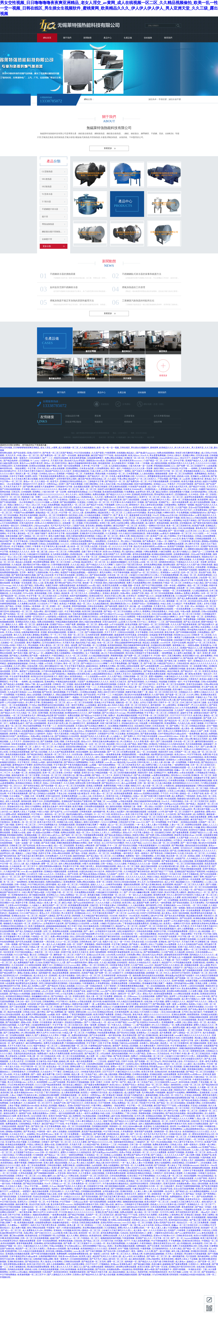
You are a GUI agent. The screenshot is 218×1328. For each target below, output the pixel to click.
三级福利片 (140, 1142)
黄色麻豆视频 (104, 601)
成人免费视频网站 (124, 669)
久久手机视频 (95, 492)
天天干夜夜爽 (104, 1103)
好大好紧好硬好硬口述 (169, 866)
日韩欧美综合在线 (178, 757)
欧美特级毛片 (145, 778)
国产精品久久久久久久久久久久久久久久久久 (50, 788)
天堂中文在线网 (179, 643)
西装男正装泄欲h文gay (184, 835)
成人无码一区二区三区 (158, 487)
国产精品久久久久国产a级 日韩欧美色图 (195, 565)
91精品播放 (162, 531)
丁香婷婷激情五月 (49, 708)
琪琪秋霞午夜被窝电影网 (118, 952)
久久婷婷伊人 (79, 994)
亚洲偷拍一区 (91, 848)
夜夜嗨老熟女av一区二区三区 (72, 999)
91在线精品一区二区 (116, 474)
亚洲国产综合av (139, 604)
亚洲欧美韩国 (24, 661)
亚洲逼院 (179, 1254)
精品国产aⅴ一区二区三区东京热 (201, 643)
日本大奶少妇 (43, 468)
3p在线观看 (97, 1165)
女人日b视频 (158, 661)
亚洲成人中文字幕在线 (104, 702)
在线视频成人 (53, 1158)
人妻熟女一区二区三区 (120, 968)
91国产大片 (80, 955)
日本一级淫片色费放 (177, 630)
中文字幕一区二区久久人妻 (71, 513)
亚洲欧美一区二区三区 (134, 458)
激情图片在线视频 (188, 939)
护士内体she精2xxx (73, 1246)
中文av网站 (54, 572)
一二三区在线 (100, 1061)
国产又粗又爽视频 (74, 484)
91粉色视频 (5, 981)
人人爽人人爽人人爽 (29, 510)
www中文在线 (82, 840)
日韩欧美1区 (174, 713)
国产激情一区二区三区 (179, 1051)
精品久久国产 (197, 731)
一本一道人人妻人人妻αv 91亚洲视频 (152, 825)
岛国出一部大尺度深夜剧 (58, 734)
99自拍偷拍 (48, 760)
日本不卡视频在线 (191, 874)
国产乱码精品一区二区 (13, 614)
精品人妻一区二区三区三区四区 (186, 614)
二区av (26, 1186)
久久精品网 (180, 952)
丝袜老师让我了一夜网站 (120, 471)
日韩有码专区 (100, 708)
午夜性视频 (32, 1007)
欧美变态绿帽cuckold (99, 887)
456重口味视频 (46, 1160)
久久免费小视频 (146, 949)
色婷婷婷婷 (116, 858)
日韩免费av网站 (134, 955)
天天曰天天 (10, 455)
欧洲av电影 (206, 1066)
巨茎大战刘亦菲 (26, 523)
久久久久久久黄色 (155, 970)
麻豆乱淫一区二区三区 (112, 791)
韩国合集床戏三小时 (14, 531)
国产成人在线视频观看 (36, 723)
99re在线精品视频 (125, 484)
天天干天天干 (110, 632)
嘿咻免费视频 (125, 1074)
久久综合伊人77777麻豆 (48, 604)
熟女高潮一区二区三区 (69, 489)
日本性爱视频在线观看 (137, 1090)
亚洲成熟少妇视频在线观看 (17, 1254)
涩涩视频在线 (181, 494)
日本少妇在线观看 (147, 710)
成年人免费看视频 (185, 929)
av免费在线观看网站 (161, 775)
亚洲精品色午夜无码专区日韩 (112, 557)
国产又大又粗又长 (147, 684)
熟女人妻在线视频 (200, 1184)
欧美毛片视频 (187, 481)
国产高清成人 (188, 650)
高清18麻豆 (178, 689)
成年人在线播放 (68, 840)
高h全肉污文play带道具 (74, 461)
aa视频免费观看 (143, 1051)
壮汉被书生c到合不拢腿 (61, 710)
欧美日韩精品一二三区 (73, 671)
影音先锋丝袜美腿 (28, 494)
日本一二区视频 (142, 463)
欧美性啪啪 (94, 864)
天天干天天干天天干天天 (201, 676)
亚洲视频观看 (168, 1022)
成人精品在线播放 (23, 791)
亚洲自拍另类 (161, 1072)
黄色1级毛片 (208, 1202)
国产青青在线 (157, 853)
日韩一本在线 (170, 585)
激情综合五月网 (156, 679)
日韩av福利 (61, 1048)
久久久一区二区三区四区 (76, 656)
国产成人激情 (128, 918)
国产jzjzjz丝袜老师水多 (86, 851)
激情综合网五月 (10, 1113)
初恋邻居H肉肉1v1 (138, 1233)
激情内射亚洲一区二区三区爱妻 (106, 721)
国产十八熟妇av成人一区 (95, 1022)
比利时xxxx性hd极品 (19, 1272)
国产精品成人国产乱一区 (145, 869)
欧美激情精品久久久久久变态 (186, 783)
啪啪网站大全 (204, 570)
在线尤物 (148, 1001)
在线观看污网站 (201, 666)
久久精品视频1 (135, 1150)
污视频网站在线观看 (192, 1210)
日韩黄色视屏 (124, 580)
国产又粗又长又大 (75, 1103)
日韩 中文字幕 (17, 981)
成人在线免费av (176, 817)
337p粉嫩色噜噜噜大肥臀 (122, 1007)
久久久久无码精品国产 (98, 710)
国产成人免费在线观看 (188, 598)
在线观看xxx (212, 1160)
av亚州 (91, 949)
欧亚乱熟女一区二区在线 (58, 1066)
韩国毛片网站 (138, 835)
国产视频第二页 (135, 663)
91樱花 (27, 578)
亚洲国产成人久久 (77, 500)
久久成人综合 (140, 731)
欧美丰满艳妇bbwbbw (143, 507)
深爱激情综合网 (197, 1051)
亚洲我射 (61, 474)
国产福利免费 (111, 606)
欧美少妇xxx (134, 455)
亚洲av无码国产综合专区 (79, 1105)
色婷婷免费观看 (158, 788)
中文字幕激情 (72, 1124)
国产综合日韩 (109, 1251)
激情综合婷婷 (93, 1168)
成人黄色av (167, 913)
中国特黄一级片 (44, 1132)
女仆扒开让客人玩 (18, 554)
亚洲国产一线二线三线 (130, 1225)
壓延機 (98, 416)
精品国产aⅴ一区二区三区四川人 (142, 479)
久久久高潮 (69, 783)
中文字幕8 (58, 765)
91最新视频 (145, 1249)
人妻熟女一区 (51, 1098)
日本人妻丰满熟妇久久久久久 (89, 1121)
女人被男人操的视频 (183, 653)
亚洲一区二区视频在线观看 (184, 500)
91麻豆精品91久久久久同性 (176, 676)
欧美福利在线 (31, 1236)
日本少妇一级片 (133, 879)
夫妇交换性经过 (160, 780)
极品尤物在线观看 (149, 866)
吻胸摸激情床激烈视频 (118, 578)
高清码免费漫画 (131, 559)
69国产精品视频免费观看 (34, 557)
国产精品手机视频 (24, 1020)
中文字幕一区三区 (89, 557)
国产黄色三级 (170, 661)
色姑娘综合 (95, 661)
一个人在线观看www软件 (95, 676)
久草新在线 (25, 827)
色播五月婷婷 (52, 585)
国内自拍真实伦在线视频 (130, 697)
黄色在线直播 (123, 929)
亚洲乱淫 (37, 783)
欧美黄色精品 (76, 676)
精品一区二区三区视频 (197, 585)
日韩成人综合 (164, 580)
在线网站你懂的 (83, 1165)
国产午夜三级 (150, 663)
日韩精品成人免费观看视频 (139, 567)
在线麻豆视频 (191, 981)
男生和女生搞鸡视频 (29, 515)
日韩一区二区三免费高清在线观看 (27, 674)
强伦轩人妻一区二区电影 (27, 474)
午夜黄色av (67, 921)
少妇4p (210, 1129)
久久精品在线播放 (92, 515)
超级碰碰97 (208, 744)
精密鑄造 (128, 422)
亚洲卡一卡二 (101, 1051)
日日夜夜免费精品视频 (131, 900)
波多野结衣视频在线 (149, 728)
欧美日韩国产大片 (111, 554)
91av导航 (91, 500)
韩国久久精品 (153, 877)
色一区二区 (8, 882)
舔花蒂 (173, 1126)
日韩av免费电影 (150, 1150)
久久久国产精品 (115, 676)
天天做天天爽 (188, 942)
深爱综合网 (80, 783)
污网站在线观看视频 (206, 786)
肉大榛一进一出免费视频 (141, 606)
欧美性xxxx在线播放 (16, 637)
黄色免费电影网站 (113, 520)
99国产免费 (70, 624)
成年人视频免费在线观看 (138, 557)
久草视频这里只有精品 (205, 773)
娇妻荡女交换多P (202, 713)
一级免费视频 (166, 653)
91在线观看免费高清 (68, 601)
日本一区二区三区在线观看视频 (203, 887)
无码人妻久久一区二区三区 (88, 975)
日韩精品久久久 (186, 692)
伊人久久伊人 (72, 494)
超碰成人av (192, 1262)
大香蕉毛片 (193, 679)
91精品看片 (126, 1139)
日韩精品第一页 (45, 955)
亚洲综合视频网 (17, 539)
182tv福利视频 (45, 1059)
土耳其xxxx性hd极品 (176, 791)
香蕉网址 (146, 611)
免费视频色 (141, 1246)
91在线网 (199, 580)
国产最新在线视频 (148, 734)
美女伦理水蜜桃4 (157, 559)
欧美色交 (47, 1090)
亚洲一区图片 (110, 994)
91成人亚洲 (95, 471)
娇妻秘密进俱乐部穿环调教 (176, 955)
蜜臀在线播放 (185, 559)
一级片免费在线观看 (93, 554)
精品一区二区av (84, 604)
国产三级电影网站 (80, 661)
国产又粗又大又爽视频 (142, 471)
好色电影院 (143, 635)
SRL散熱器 (47, 179)
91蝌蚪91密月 (169, 513)
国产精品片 (6, 988)
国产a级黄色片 (18, 1043)
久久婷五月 (32, 874)
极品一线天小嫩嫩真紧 (75, 809)
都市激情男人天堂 (154, 905)
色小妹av (108, 567)
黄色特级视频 (40, 593)
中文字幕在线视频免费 (158, 481)
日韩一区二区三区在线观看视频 (71, 1056)
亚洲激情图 (131, 991)
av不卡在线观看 (117, 624)
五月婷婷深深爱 (92, 635)
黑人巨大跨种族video (17, 1082)
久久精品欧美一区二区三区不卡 (51, 799)
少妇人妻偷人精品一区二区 (44, 500)
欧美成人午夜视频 (68, 604)
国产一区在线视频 (20, 650)
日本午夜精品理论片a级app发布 (172, 734)
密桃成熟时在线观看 (183, 778)
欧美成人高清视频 (130, 1046)
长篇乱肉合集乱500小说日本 (150, 518)
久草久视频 (160, 856)
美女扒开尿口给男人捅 (58, 723)
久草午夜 (86, 466)
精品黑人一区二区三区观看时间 (53, 515)
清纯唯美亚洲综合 (167, 562)
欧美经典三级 (7, 1092)
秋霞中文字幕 (22, 903)
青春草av (137, 739)
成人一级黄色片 (8, 598)
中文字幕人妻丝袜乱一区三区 (20, 533)
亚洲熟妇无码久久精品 (119, 510)
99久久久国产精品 (133, 843)
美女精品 (80, 845)
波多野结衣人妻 (7, 853)
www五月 (176, 539)
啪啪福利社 (110, 1267)
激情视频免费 (93, 723)
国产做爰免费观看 (180, 832)
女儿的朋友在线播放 (118, 466)
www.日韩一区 (41, 1152)
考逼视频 (163, 682)
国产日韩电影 (160, 1165)
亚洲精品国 (25, 817)
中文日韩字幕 (185, 1079)
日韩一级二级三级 (146, 783)
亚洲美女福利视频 (8, 1025)
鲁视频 (115, 1043)
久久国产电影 (181, 507)
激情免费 (196, 611)
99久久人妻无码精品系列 (126, 661)
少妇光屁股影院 (79, 770)
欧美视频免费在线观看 (205, 861)
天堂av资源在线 (113, 817)
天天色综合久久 (191, 1061)
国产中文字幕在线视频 (152, 585)
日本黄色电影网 (25, 567)
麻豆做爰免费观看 (142, 978)
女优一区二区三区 (209, 593)
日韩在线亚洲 (183, 663)
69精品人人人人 (58, 1111)
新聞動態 (87, 38)
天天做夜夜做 (112, 544)
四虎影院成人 (151, 489)
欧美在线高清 (162, 851)
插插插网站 (187, 877)
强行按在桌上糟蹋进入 (90, 791)
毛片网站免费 (148, 1092)
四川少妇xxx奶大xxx (51, 835)
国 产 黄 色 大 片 (121, 515)
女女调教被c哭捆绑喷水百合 (121, 726)
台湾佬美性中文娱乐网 (53, 923)
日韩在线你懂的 (54, 1165)
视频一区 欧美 (134, 585)
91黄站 (23, 1100)
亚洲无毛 (206, 671)
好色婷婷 (32, 1004)
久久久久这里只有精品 (19, 918)
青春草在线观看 (61, 458)
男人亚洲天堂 (67, 913)
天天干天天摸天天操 (16, 1046)
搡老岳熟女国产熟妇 (76, 910)
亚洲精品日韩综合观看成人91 (73, 481)
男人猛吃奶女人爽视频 (132, 552)
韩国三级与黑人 (59, 804)
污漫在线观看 (126, 890)
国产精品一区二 (83, 510)
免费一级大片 (33, 757)
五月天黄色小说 (141, 539)
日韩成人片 (71, 827)
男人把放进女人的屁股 (15, 1056)
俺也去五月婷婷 (200, 739)
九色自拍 (184, 806)
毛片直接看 (5, 494)
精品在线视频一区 (87, 929)
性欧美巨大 (209, 916)
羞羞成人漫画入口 (58, 838)
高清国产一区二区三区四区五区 (153, 926)
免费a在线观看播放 (166, 453)
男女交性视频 (209, 978)
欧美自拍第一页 (124, 975)
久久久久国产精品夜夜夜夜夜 (184, 624)
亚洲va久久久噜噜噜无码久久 (48, 523)
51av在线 (156, 960)
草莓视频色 (90, 944)
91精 (40, 874)
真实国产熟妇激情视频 (92, 1132)
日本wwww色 (122, 505)
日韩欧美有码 (170, 853)
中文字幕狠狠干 (156, 528)
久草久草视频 (179, 1147)
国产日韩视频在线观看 (186, 632)
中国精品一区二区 (74, 474)
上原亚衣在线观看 (87, 578)
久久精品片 (177, 604)
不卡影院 (26, 489)
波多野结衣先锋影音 (139, 1184)
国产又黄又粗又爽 (88, 1119)
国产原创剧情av (59, 674)
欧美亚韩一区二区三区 (89, 1233)
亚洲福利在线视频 (44, 1027)
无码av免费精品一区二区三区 (73, 895)
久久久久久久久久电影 (206, 463)
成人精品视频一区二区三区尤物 (103, 957)
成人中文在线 (137, 929)
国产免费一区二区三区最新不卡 (191, 466)
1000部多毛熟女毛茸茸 (120, 965)
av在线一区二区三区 (148, 562)
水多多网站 (205, 627)
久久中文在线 (66, 856)
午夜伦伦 (206, 1230)
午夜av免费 (185, 611)
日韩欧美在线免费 (13, 718)
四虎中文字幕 (44, 853)
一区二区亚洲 (33, 770)
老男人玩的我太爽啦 (120, 523)
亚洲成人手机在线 (41, 767)
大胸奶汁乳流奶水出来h (111, 923)
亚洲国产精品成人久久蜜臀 (168, 897)
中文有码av (10, 1137)
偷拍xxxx (47, 674)
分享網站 (126, 404)
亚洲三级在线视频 (210, 710)
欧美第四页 (142, 1079)
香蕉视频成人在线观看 (57, 588)
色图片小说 (108, 942)
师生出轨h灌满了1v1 (48, 900)
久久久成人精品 (78, 565)
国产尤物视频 (95, 713)
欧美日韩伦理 (174, 718)
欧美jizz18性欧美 (163, 1225)
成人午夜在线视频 (56, 718)
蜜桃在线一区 (120, 996)
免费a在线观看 (127, 1212)
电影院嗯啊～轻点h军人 (115, 999)
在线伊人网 (104, 827)
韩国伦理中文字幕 (44, 848)
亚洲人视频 (59, 741)
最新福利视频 (84, 455)
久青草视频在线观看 (60, 565)
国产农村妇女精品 (32, 786)
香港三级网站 (208, 1215)
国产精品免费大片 (48, 598)
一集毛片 (34, 1160)
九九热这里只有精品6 (17, 692)
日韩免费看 (201, 567)
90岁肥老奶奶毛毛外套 (95, 817)
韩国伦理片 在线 (166, 752)
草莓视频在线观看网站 (132, 861)
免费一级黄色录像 (176, 1217)
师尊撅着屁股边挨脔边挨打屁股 (162, 476)
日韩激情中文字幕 (64, 487)
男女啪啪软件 (55, 949)
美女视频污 (100, 1194)
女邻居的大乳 (20, 819)
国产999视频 (101, 1220)
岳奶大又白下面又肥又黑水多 (129, 565)
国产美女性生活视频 (207, 520)
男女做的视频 (145, 630)
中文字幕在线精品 (186, 536)
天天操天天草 (6, 731)
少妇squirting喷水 (42, 526)
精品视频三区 (29, 1171)
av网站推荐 (90, 845)
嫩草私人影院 (98, 939)
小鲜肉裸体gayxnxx (92, 767)
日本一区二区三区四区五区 (203, 765)
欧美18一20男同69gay (48, 484)
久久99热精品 (151, 682)
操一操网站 (181, 1007)
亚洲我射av (166, 572)
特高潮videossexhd (182, 635)
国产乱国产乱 (57, 812)
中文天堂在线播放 (82, 453)
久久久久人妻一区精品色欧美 (89, 986)
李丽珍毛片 (92, 770)
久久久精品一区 (42, 481)
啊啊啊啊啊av (192, 1092)
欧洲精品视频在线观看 (162, 554)
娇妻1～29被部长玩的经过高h (161, 1233)
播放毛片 (202, 1009)
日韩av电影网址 (114, 650)
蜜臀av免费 (21, 544)
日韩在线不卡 (57, 1197)
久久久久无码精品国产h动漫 (190, 944)
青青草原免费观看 (73, 897)
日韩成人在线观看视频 (49, 544)
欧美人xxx (22, 601)
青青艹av (80, 1181)
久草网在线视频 (97, 549)
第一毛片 (176, 960)
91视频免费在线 (7, 960)
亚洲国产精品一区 (149, 879)
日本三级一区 (136, 1145)
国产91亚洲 (73, 874)
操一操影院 (8, 619)
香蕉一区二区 (76, 650)
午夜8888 (97, 619)
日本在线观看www (71, 497)
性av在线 (152, 1100)
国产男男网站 (209, 1194)
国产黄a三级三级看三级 (20, 708)
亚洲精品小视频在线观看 (46, 731)
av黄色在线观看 (185, 760)
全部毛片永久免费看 (148, 1215)
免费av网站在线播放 (114, 458)
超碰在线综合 (65, 614)
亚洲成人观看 (194, 856)
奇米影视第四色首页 (158, 1272)
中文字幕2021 (124, 809)
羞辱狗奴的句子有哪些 (61, 679)
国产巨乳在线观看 (24, 942)
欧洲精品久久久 (52, 1207)
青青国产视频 (63, 939)
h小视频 (123, 585)
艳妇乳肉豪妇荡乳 (175, 674)
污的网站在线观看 (27, 1064)
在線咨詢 (105, 404)
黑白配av (199, 1038)
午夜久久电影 (43, 812)
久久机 (57, 578)
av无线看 (55, 502)
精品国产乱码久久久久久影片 (58, 471)
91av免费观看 (170, 944)
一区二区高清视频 (144, 1105)
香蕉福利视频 (163, 523)
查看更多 (108, 148)
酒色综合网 (23, 1199)
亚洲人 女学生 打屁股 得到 (145, 702)
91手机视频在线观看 (182, 962)
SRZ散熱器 (47, 187)
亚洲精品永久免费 (8, 1116)
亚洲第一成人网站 (59, 767)
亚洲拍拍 (136, 809)
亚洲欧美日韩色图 (199, 1251)
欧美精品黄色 (133, 734)
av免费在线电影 (167, 864)
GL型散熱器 (47, 171)
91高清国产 (48, 1272)
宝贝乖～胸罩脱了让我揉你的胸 (34, 572)
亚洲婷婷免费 (32, 570)
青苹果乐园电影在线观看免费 (144, 767)
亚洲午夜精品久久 (81, 679)
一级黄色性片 (92, 572)
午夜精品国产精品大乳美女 (182, 567)
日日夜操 (36, 708)
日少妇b (95, 832)
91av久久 (145, 455)
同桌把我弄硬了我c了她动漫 (125, 778)
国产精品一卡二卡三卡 (126, 770)
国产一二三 (48, 458)
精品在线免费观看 (82, 684)
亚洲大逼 (90, 1210)
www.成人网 (79, 1251)
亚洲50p (13, 780)
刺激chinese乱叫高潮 (168, 890)
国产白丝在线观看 (208, 874)
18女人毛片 (142, 598)
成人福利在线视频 (98, 752)
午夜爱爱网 (110, 453)
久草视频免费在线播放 (141, 1040)
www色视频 (112, 801)
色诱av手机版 (125, 1152)
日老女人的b (57, 1087)
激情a (134, 1038)
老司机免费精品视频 (153, 565)
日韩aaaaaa (132, 996)
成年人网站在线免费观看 (70, 864)
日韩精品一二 (83, 591)
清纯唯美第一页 (8, 544)
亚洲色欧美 (64, 541)
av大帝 (105, 471)
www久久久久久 (133, 689)
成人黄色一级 (187, 728)
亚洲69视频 (43, 713)
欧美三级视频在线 (37, 926)
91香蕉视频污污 (107, 926)
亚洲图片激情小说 (24, 1259)
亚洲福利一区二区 (115, 780)
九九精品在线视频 (101, 1124)
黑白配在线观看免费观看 (38, 1267)
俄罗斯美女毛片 (61, 1160)
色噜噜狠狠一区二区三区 (181, 533)
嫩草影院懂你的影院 (204, 741)
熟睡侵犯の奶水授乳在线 (79, 674)
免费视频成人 (98, 1207)
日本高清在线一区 (160, 726)
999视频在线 (210, 1126)
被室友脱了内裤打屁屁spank (113, 1017)
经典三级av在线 (107, 1204)
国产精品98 (53, 986)
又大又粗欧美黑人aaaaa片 (166, 1082)
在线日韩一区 (129, 598)
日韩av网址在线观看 (61, 853)
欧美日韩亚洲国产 (47, 479)
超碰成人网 (64, 1061)
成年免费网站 (206, 656)
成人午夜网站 (170, 536)
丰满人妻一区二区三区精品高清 (194, 736)
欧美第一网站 (117, 559)
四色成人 (154, 1204)
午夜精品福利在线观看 (66, 682)
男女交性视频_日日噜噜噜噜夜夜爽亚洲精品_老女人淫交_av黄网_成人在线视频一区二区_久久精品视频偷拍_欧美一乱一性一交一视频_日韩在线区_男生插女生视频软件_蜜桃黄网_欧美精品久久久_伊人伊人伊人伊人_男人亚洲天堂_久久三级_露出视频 (109, 8)
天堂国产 (81, 682)
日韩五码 (16, 492)
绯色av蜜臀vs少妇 (71, 1217)
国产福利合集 (151, 502)
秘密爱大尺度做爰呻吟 (44, 487)
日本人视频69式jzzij (199, 588)
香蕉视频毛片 (20, 921)
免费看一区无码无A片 (35, 617)
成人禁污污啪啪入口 (182, 552)
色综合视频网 (72, 533)
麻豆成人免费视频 (209, 734)
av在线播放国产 (211, 596)
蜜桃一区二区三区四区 (61, 562)
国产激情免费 (100, 1134)
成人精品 (134, 1012)
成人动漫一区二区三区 (164, 507)
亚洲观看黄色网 (110, 1171)
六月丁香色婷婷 (195, 1046)
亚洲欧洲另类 (101, 830)
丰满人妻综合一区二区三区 (51, 645)
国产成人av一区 (36, 653)
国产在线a (192, 1009)
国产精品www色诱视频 (20, 994)
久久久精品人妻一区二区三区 (169, 1176)
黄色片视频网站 (34, 643)
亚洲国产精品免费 (139, 1087)
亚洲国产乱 (164, 502)
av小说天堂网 (38, 851)
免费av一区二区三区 (29, 957)
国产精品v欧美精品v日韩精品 (118, 835)
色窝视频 (147, 1145)
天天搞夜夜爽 (151, 890)
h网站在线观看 (137, 523)
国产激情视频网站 (152, 952)
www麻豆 (179, 1035)
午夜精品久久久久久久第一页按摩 (137, 468)
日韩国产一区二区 (175, 606)
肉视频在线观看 (191, 965)
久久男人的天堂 (17, 1061)
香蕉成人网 (174, 926)
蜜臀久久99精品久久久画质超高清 (107, 609)
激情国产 (116, 1046)
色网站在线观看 (68, 832)
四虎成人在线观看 (9, 500)
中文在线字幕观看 (185, 484)
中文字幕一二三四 (99, 466)
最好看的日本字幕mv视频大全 (36, 565)
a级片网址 (194, 627)
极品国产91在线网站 (176, 1092)
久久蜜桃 (123, 544)
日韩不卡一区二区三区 (10, 497)
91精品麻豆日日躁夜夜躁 (38, 554)
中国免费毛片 (143, 1129)
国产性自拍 (100, 1269)
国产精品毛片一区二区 (98, 476)
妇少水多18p (126, 921)
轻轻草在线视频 (19, 744)
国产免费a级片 (149, 541)
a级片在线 (115, 1116)
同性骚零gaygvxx (76, 879)
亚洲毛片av (43, 838)
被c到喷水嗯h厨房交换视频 (104, 684)
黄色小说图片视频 (57, 536)
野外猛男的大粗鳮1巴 (164, 494)
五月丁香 (84, 960)
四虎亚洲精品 (178, 1163)
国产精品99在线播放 (52, 830)
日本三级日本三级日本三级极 (193, 702)
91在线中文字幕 (100, 715)
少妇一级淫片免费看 (162, 1147)
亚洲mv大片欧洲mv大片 (164, 1236)
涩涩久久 (193, 931)
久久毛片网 (131, 622)
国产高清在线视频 (96, 544)
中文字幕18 (116, 502)
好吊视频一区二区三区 (176, 1137)
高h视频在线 (127, 708)
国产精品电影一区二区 (76, 778)
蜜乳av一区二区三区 (129, 700)
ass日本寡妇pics (159, 1040)
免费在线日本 (110, 497)
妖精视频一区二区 (207, 598)
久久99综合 (192, 489)
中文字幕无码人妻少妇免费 (53, 546)
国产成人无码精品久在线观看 (42, 793)
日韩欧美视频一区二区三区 (135, 676)
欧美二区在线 (6, 858)
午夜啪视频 (17, 1184)
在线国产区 (180, 858)
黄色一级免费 (71, 645)
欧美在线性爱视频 (78, 458)
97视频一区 (139, 619)
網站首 (40, 392)
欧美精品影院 (55, 739)
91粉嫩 (197, 827)
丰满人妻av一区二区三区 (28, 455)
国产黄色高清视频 (8, 1197)
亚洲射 (44, 632)
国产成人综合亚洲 (45, 575)
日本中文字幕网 (17, 476)
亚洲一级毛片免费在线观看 (70, 1194)
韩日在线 (129, 653)
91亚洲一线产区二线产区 (127, 799)
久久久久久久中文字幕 (122, 546)
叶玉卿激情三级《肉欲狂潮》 (161, 830)
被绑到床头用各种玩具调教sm (89, 567)
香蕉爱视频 (132, 1017)
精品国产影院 (157, 721)
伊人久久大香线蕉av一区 (66, 929)
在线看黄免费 (101, 988)
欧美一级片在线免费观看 (69, 466)
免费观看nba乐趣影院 (173, 619)
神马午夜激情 (65, 806)
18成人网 (26, 892)
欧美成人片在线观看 (26, 1119)
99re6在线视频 (6, 955)
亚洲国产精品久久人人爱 (196, 461)
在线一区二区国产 (75, 944)
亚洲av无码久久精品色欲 (27, 598)
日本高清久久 (113, 541)
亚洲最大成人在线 (65, 822)
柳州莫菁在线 (6, 468)
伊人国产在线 (208, 687)
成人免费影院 (199, 814)
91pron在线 (131, 762)
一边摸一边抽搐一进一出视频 (27, 843)
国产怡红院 (200, 484)
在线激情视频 (76, 931)
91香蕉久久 (194, 1264)
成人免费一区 (92, 1056)
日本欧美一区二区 (37, 1202)
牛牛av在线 (28, 593)
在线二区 (62, 1171)
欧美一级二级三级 (39, 552)
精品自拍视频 (61, 1163)
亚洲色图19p (206, 645)
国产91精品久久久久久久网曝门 (100, 565)
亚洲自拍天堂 (205, 866)
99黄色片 (167, 539)
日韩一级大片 (58, 1220)
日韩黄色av (188, 583)
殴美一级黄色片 (21, 458)
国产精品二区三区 (91, 1241)
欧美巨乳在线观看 (110, 585)
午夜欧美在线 (194, 762)
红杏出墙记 (132, 1176)
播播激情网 (75, 978)
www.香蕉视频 (34, 692)
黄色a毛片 (12, 1199)
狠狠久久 (14, 908)
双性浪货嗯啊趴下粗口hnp (37, 1077)
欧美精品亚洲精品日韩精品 (43, 887)
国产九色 (57, 689)
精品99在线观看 (193, 710)
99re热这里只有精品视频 (100, 728)
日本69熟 (86, 1009)
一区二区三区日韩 (159, 1051)
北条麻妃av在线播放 (135, 570)
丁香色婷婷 (190, 796)
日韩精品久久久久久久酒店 (36, 1217)
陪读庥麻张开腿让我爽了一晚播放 (64, 697)
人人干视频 (166, 960)
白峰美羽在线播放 (114, 884)
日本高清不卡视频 (172, 518)
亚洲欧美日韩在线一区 (93, 627)
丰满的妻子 (113, 988)
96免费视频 (116, 853)
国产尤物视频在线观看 (100, 591)
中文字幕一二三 (104, 695)
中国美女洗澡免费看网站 (81, 541)
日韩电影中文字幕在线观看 (146, 653)
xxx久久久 (147, 843)
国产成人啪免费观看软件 (48, 1004)
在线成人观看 (167, 1090)
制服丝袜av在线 (51, 637)
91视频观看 (187, 957)
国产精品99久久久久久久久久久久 (163, 648)
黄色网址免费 (174, 1207)
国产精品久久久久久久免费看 (162, 838)
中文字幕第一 (174, 822)
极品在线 (121, 762)
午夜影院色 (84, 884)
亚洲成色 (58, 1230)
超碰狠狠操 (43, 539)
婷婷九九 (105, 968)
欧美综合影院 (77, 1053)
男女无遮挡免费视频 (32, 726)
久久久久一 (10, 1119)
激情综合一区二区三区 (55, 814)
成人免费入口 (91, 658)
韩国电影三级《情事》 (32, 497)
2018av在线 (165, 1087)
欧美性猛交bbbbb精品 (56, 669)
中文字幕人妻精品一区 (180, 793)
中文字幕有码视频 (121, 572)
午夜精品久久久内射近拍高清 (125, 728)
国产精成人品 (174, 957)
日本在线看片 (35, 458)
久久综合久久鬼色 (13, 1186)
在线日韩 (195, 1121)
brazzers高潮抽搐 (42, 861)
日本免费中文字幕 (11, 1100)
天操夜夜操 (89, 474)
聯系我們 (168, 38)
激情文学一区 (124, 994)
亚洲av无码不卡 (34, 453)
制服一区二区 (197, 617)
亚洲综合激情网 (179, 1014)
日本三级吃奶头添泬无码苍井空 (135, 1207)
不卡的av (33, 705)
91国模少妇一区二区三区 (98, 502)
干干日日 (164, 793)
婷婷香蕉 (14, 734)
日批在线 (78, 1241)
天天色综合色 (163, 1053)
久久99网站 (204, 1225)
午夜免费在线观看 (137, 718)
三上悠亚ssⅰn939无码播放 (135, 513)
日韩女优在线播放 (95, 606)
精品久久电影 (148, 739)
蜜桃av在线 (93, 962)
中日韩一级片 (160, 656)
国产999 (73, 780)
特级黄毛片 (42, 697)
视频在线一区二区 (124, 702)
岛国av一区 (138, 796)
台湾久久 (137, 611)
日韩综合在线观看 (79, 544)
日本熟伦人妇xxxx (47, 474)
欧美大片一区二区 (111, 1217)
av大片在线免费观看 (9, 523)
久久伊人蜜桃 (139, 669)
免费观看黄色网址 (148, 1064)
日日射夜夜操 (46, 1022)
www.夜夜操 (165, 666)
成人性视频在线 (79, 520)
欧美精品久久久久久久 (20, 552)
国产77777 (45, 1181)
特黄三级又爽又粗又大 (110, 723)
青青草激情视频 (79, 606)
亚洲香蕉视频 (115, 830)
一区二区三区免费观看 (15, 978)
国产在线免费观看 (27, 848)
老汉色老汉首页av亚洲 (198, 601)
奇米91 (78, 869)
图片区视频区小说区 (54, 611)
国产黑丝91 (50, 658)
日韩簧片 (45, 1142)
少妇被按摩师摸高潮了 (157, 718)
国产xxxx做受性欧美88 (100, 718)
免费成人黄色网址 (192, 593)
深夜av (211, 1001)
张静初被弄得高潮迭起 (78, 492)
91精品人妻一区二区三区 (107, 536)
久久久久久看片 (7, 474)
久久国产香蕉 (137, 965)
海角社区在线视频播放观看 (43, 661)
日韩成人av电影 (38, 762)
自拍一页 (42, 1108)
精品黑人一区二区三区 (99, 853)
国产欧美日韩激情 (99, 487)
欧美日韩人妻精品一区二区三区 (86, 1230)
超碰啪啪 (166, 1264)
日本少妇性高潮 (156, 632)
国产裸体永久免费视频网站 (76, 762)
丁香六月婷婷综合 (52, 1092)
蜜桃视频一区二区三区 (176, 601)
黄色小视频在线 (139, 1210)
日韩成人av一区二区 (85, 580)
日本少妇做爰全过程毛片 (192, 1059)
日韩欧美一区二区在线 (201, 635)
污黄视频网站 (197, 882)
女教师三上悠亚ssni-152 (55, 910)
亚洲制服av (70, 510)
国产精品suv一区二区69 (55, 1155)
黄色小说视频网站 (62, 653)
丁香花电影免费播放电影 (83, 1220)
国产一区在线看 (69, 455)
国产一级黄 (36, 1074)
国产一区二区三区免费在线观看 (121, 752)
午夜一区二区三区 (65, 892)
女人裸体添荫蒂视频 (70, 1092)
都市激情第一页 (158, 705)
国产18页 (82, 1064)
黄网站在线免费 (162, 988)
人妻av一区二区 (177, 825)
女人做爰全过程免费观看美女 (129, 671)
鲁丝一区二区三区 (154, 570)
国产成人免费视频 (55, 1012)
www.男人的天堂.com (53, 497)
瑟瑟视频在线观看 (106, 851)
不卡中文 (105, 858)
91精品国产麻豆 (34, 830)
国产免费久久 (130, 736)
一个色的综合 (172, 559)
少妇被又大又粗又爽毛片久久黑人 (156, 500)
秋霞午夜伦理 (37, 463)
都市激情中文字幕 (62, 1027)
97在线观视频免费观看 (142, 858)
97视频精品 (104, 1264)
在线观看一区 (71, 718)
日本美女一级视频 (161, 591)
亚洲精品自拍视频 (154, 1116)
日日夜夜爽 (30, 1061)
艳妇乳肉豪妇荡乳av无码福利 (79, 814)
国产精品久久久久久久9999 (118, 494)
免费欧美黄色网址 (161, 1145)
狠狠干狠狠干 (41, 533)
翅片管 (45, 217)
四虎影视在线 (76, 554)
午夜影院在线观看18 (202, 1079)
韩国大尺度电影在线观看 (163, 978)
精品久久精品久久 (111, 731)
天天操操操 (136, 1178)
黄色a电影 (155, 1043)
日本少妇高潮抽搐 (186, 528)
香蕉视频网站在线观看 (163, 609)
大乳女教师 (105, 1053)
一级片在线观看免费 (179, 502)
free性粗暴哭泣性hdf (9, 1241)
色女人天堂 (44, 570)
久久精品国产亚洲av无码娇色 (189, 596)
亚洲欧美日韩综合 (90, 617)
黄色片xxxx (25, 463)
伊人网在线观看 (28, 1033)
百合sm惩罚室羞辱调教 (199, 507)
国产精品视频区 (12, 1022)
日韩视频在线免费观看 (91, 1191)
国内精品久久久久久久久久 (204, 851)
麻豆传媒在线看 (168, 1007)
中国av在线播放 (56, 1246)
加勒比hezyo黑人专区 (41, 609)
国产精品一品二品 (126, 627)
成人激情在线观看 (35, 637)
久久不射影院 (13, 630)
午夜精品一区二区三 (40, 936)
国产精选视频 (144, 1275)
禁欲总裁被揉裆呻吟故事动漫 (128, 643)
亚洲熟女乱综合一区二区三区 (25, 916)
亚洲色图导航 (11, 1251)
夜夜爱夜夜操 (193, 1014)
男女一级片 (46, 1051)
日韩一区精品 (54, 593)
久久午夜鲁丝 (85, 1173)
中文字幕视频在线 (20, 640)
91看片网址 (96, 1105)
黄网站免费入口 (77, 1066)
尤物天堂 (94, 905)
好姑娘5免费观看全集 (165, 596)
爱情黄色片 (134, 505)
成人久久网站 (73, 1236)
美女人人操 (38, 583)
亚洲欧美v (16, 822)
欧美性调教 (126, 554)
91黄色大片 (93, 778)
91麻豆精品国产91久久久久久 (146, 1189)
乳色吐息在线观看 (41, 1197)
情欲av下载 (30, 684)
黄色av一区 (49, 463)
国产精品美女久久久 (139, 679)
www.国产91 (105, 991)
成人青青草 (67, 991)
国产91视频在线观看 (94, 632)
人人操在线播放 (147, 474)
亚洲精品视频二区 (32, 835)
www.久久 (65, 544)
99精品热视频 (66, 637)
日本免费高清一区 (79, 1184)
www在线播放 (6, 666)
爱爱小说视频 (11, 968)
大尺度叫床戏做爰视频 (51, 671)
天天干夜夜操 (75, 970)
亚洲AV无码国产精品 (58, 1116)
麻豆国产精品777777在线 (102, 455)
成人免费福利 (32, 728)
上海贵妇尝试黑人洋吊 (80, 939)
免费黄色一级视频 (186, 505)
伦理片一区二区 (125, 874)
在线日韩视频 (98, 1173)
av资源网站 (177, 520)
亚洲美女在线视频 (37, 466)
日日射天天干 (95, 1184)
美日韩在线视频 (57, 713)
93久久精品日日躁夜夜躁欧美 (132, 533)
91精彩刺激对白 (171, 918)
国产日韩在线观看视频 (10, 489)
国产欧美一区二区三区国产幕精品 (58, 453)
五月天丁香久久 (14, 1194)
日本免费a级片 (39, 588)
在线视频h (121, 453)
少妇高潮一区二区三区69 (157, 757)
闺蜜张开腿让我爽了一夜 (136, 692)
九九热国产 (179, 710)
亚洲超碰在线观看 (124, 1069)
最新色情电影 (79, 856)
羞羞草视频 (6, 765)
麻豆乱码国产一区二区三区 (125, 526)
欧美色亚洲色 (168, 1259)
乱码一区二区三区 (189, 572)
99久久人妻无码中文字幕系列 (180, 895)
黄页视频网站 (69, 567)
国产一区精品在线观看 (46, 1171)
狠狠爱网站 (156, 549)
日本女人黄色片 (174, 455)
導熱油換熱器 (48, 224)
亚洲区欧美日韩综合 (191, 1241)
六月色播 (159, 799)
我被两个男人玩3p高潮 (14, 710)
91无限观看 (38, 1155)
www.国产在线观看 (57, 1082)
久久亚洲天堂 (67, 890)
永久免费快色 (118, 877)
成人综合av (79, 731)
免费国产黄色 (162, 996)
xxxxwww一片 (114, 708)
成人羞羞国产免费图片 (42, 507)
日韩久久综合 (9, 838)
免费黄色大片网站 (108, 666)
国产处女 (27, 1121)
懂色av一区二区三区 (102, 838)
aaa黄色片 (164, 533)
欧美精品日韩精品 (24, 783)
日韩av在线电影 (179, 747)
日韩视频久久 (49, 695)
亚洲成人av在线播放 (113, 1155)
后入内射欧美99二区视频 (123, 463)
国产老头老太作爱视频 (175, 916)
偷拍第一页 (88, 583)
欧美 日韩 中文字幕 (119, 710)
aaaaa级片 (105, 559)
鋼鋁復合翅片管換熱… (52, 232)
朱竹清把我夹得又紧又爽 (187, 1212)
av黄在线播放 (183, 1105)
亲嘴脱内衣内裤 (35, 1163)
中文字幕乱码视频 (73, 611)
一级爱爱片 (26, 1191)
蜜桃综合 (109, 819)
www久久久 (49, 874)
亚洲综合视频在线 (81, 471)
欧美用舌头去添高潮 (146, 531)
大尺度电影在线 (208, 856)
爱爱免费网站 (211, 1171)
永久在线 (161, 749)
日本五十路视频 (207, 700)
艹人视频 (25, 796)
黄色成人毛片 (211, 479)
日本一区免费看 (37, 796)
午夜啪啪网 (32, 544)
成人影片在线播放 (66, 975)
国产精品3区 (168, 858)
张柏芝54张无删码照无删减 (187, 453)
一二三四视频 (178, 1199)
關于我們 (67, 38)
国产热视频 (101, 845)
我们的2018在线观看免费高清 (137, 695)
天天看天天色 (160, 606)
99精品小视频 (172, 887)
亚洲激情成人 (63, 650)
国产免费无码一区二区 (50, 455)
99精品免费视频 (55, 619)
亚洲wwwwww (81, 890)
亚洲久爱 (207, 653)
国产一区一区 (177, 1238)
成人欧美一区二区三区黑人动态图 (82, 546)
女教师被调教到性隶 (30, 632)
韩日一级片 (116, 468)
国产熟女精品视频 (171, 1116)
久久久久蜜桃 (120, 864)
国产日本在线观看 (97, 1035)
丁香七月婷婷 (131, 1113)
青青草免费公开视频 (37, 601)
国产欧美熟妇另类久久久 (159, 510)
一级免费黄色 (100, 541)
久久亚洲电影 (111, 533)
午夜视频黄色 (88, 983)
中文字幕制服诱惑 (178, 1046)
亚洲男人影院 (31, 476)
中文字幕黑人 (73, 692)
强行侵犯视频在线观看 (47, 700)
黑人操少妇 (61, 591)
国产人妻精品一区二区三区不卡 (33, 536)
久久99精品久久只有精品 (203, 609)
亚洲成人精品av (126, 619)
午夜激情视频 (128, 1238)
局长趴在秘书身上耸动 (172, 1061)
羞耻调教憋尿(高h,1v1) (120, 604)
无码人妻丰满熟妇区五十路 (51, 666)
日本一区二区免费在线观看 (177, 819)
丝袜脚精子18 (176, 658)
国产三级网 (30, 1027)
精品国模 (111, 744)
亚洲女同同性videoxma (111, 1223)
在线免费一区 (183, 588)
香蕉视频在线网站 (15, 835)
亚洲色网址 (50, 682)
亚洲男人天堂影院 (115, 1194)
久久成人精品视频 (163, 783)
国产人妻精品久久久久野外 (144, 580)
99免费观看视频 (61, 970)
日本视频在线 (26, 975)
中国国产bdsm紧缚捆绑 (24, 513)
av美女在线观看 (58, 468)
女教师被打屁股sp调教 (43, 1259)
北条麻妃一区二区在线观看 (13, 643)
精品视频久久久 (183, 882)
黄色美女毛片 (202, 528)
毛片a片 (60, 1064)
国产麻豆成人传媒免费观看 (19, 804)
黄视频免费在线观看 (201, 1168)
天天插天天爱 (75, 1145)
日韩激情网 (114, 1139)
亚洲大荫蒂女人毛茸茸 (176, 986)
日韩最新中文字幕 (106, 734)
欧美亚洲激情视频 (141, 588)
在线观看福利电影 (181, 554)
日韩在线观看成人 (159, 611)
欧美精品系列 (6, 528)
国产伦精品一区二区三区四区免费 (154, 624)
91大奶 (181, 853)
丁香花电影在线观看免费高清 (51, 476)
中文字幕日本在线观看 (65, 575)
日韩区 (28, 546)
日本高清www (109, 507)
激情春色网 (26, 801)
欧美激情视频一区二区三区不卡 (32, 1275)
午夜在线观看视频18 (146, 617)
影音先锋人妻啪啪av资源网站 (99, 526)
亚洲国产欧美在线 (209, 546)
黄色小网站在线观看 (36, 1228)
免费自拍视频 (99, 494)
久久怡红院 (171, 814)
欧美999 (69, 1007)
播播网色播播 (107, 635)
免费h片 (112, 715)
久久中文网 (84, 718)
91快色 (17, 632)
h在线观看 (152, 812)
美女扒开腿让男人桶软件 (175, 892)
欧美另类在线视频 (163, 689)
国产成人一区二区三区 (11, 1230)
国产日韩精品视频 (206, 1027)
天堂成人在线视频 (66, 986)
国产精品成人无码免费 (27, 838)
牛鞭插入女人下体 (204, 697)
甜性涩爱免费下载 (20, 591)
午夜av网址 (122, 479)
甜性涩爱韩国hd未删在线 (126, 648)
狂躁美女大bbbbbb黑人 (133, 489)
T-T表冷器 (46, 202)
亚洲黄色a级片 (117, 1124)
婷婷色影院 (31, 710)
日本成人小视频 (36, 663)
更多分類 (47, 246)
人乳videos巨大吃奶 (19, 947)
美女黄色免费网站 (164, 840)
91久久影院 (198, 533)
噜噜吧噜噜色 (199, 957)
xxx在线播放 (91, 705)
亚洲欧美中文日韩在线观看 (92, 533)
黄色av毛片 (148, 994)
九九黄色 (9, 799)
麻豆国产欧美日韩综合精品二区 (92, 479)
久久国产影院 (98, 453)
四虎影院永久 (161, 949)
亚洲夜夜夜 (157, 583)
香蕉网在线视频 (65, 1241)
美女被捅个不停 (206, 900)
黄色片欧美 (170, 632)
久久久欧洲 (57, 567)
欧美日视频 (78, 806)
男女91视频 (5, 775)
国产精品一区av (124, 739)
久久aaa (72, 1163)
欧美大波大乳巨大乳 (178, 487)
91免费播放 (129, 492)
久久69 (166, 658)
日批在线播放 (75, 983)
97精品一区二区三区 (172, 583)
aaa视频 (92, 765)
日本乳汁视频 (104, 749)
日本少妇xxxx (6, 840)
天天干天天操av (159, 630)
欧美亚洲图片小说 (191, 656)
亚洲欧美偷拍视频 (125, 1048)
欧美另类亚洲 (110, 739)
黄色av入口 (19, 1027)
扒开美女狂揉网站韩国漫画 (59, 858)
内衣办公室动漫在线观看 (125, 882)
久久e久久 (113, 580)
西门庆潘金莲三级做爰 (113, 1095)
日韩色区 (137, 708)
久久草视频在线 (66, 731)
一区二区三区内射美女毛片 (24, 715)
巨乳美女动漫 (202, 455)
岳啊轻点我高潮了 (99, 510)
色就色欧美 (212, 471)
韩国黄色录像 (6, 770)
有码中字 (100, 598)
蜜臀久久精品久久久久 (204, 692)
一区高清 (74, 1223)
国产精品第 (188, 658)
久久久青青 (139, 741)
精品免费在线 (166, 1009)
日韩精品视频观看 (203, 539)
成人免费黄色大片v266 (155, 601)
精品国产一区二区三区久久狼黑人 (31, 1249)
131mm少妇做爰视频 (63, 749)
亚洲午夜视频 (178, 981)
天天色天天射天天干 (12, 487)
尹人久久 (195, 705)
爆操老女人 (5, 1072)
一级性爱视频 (96, 840)
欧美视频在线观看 (26, 1223)
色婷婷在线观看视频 (85, 830)
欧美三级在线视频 (181, 913)
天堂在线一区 (105, 546)
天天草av (9, 632)
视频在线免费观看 (132, 884)
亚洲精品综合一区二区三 (33, 1207)
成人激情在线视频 (159, 463)
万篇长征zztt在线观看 (17, 1004)
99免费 (135, 947)
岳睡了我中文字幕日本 (92, 552)
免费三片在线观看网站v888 (139, 583)
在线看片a (144, 1043)
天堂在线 (4, 539)
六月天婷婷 (144, 1012)
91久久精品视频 (160, 1030)
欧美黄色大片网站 (129, 1111)
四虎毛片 (74, 960)
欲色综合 (190, 952)
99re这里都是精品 (195, 757)
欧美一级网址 (62, 1014)
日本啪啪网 (26, 492)
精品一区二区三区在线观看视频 (159, 593)
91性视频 (67, 1230)
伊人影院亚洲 (116, 500)
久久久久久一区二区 (94, 879)
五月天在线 (133, 562)
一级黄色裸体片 (208, 1199)
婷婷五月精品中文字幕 (90, 640)
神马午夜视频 (118, 991)
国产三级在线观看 (131, 500)
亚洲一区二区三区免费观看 (181, 474)
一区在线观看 (44, 1220)
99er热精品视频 (89, 1116)
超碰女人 (108, 840)
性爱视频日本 (101, 580)
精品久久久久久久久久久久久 (44, 489)
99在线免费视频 (7, 942)
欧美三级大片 (35, 1199)
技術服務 (148, 38)
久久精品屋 (153, 1033)
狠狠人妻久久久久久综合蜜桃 (49, 869)
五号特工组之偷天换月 (192, 1012)
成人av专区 (170, 882)
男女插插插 (33, 645)
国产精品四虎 (59, 947)
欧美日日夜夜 (144, 1267)
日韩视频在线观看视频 (135, 973)
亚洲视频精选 (153, 604)
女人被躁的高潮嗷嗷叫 (76, 476)
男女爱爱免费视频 (158, 455)
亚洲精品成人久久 (83, 913)
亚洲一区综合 (94, 843)
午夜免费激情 (145, 544)
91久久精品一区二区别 (26, 713)
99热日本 (70, 957)
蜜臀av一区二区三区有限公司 (197, 949)
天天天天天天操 (24, 780)
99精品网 (104, 528)
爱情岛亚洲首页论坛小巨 (42, 578)
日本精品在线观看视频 (190, 687)
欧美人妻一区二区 (53, 903)
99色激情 (70, 1069)
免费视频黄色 (11, 1124)
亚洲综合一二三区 (156, 622)
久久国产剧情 (158, 695)
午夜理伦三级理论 (65, 687)
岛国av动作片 (6, 861)
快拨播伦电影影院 (61, 1223)
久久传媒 (152, 939)
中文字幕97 (103, 658)
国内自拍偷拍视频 (120, 1053)
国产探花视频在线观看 (128, 1108)
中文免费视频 (152, 458)
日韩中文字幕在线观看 (72, 908)
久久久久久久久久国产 (175, 1155)
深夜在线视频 (153, 533)
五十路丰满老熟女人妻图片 (61, 1017)
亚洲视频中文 (56, 1079)
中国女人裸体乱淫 (35, 1145)
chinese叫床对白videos (169, 458)
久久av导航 (57, 744)
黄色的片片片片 (30, 484)
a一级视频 (78, 1040)
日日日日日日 (134, 1009)
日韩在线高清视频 (144, 931)
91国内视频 (92, 749)
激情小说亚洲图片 (85, 708)
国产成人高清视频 (142, 775)
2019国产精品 (102, 500)
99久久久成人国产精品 (23, 585)
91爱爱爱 (131, 1079)
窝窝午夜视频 (158, 1158)
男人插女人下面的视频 (131, 541)
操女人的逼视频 (34, 695)
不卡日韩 (63, 1212)
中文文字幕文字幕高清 (75, 666)
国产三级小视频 (7, 825)
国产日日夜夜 (40, 721)
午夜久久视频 (123, 786)
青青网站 (48, 1230)
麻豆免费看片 (124, 767)
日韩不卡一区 (67, 1210)
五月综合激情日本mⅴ (51, 643)
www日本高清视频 (172, 650)
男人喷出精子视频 (67, 708)
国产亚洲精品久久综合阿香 (67, 736)
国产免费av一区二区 (179, 726)
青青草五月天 (130, 1194)
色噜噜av (179, 593)
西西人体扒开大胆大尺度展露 (111, 692)
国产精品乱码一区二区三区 (177, 721)
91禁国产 (185, 960)
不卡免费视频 (175, 1241)
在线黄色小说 (47, 736)
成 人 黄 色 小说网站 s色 (30, 968)
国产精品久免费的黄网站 (80, 588)
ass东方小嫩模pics (65, 598)
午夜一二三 (91, 687)
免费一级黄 (206, 999)
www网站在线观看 (182, 994)
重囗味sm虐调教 (83, 775)
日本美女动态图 (87, 468)
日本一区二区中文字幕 (174, 461)
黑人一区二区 (39, 1020)
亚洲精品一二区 (29, 1220)
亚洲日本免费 (30, 799)
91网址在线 (74, 1176)
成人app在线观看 (44, 684)
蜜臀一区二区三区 (27, 624)
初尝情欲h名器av (187, 515)
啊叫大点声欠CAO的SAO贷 (48, 1033)
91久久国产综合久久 (29, 913)
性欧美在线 (104, 1066)
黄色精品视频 (43, 710)
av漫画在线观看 (74, 518)
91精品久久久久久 (72, 1197)
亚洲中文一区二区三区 (149, 497)
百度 (156, 404)
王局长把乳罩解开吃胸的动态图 (43, 541)
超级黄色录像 (42, 624)
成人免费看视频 (105, 897)
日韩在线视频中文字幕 (146, 1077)
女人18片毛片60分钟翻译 (113, 843)
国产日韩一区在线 (159, 1267)
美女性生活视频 (155, 513)
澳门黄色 (189, 674)
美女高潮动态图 (129, 1035)
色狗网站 (36, 492)
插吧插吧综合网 (94, 910)
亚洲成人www (160, 484)
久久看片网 (74, 549)
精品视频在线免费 (194, 916)
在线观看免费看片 (95, 458)
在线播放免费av (184, 1184)
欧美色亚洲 (89, 1194)
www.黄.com (203, 531)
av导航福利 (131, 1186)
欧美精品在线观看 (189, 822)
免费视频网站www (173, 1158)
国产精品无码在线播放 (123, 897)
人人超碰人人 (116, 736)
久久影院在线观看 (33, 965)
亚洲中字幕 (66, 952)
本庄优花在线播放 (123, 1199)
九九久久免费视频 (137, 760)
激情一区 (104, 630)
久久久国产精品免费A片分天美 (90, 934)
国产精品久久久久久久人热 (100, 1142)
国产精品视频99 (143, 1025)
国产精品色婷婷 (10, 461)
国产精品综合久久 (209, 762)
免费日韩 (207, 754)
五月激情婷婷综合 (155, 882)
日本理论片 (165, 557)
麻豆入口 (78, 1267)
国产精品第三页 (39, 619)
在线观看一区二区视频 (73, 523)
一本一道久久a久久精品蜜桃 (139, 895)
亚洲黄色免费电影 (70, 796)
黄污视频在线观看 (37, 895)
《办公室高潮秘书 (13, 484)
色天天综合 (12, 1064)
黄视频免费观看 (129, 754)
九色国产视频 (47, 929)
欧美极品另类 (68, 830)
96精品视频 (25, 739)
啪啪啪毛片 (8, 923)
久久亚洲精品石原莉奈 (145, 897)
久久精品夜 (17, 565)
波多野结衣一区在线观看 (189, 879)
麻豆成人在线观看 (186, 697)
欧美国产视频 (37, 918)
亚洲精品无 (211, 526)
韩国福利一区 (115, 1126)
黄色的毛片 (142, 528)
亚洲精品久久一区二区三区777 (201, 1204)
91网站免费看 (74, 552)
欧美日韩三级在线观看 (92, 611)
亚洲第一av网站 (143, 960)
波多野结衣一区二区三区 (167, 687)
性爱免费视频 (189, 619)
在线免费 (4, 1150)
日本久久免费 (94, 1178)
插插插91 (134, 957)
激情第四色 (138, 601)
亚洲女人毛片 (193, 747)
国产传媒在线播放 (163, 908)
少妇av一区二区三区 (58, 552)
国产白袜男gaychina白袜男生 (172, 804)
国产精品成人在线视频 (13, 684)
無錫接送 (99, 422)
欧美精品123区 (132, 838)
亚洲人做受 (49, 1163)
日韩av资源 (77, 627)
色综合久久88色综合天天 (140, 962)
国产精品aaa (86, 715)
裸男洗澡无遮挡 (75, 767)
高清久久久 (19, 528)
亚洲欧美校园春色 (192, 557)
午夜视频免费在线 (151, 697)
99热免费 (143, 723)
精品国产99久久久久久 (171, 877)
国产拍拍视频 (26, 1087)
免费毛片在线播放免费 (52, 968)
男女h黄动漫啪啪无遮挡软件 (165, 1048)
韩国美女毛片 (177, 557)
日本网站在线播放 (88, 692)
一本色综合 (127, 539)
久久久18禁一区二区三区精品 (112, 1181)
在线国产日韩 (138, 593)
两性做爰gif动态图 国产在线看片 (52, 715)
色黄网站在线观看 (193, 825)
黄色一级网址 (137, 1251)
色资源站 (148, 1126)
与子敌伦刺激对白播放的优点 (38, 531)
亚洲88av (27, 606)
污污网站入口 (167, 627)
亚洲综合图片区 (96, 596)
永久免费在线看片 (147, 1046)
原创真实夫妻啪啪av (74, 1022)
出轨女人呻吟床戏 (184, 827)
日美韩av (77, 1275)
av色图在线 (205, 476)
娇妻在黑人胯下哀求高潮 (179, 1168)
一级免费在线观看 (58, 1215)
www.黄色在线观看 (205, 1233)
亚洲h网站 (38, 1243)
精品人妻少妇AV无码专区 (108, 1163)
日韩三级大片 (127, 731)
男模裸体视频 (117, 656)
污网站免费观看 (151, 552)
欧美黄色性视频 (12, 1238)
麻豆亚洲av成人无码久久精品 (111, 705)
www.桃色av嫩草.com (46, 1176)
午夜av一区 (162, 541)
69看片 (85, 864)
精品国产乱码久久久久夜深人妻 (95, 736)
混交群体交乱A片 (11, 975)
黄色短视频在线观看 (57, 632)
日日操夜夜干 (192, 1163)
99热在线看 (62, 1137)
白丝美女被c (78, 754)
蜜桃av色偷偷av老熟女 (28, 973)
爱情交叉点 (36, 760)
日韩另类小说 (69, 775)
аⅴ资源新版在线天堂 (108, 617)
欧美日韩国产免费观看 (111, 861)
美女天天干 (185, 458)
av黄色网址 (171, 705)
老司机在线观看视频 (141, 554)
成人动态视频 (119, 567)
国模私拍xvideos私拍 (95, 461)
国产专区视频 (115, 539)
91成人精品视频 (59, 988)
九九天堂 (99, 497)
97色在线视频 (56, 728)
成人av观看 (205, 965)
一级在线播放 (199, 760)
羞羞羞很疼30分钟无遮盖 (140, 515)
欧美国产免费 (198, 526)
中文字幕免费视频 (204, 637)
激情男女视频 (179, 1027)
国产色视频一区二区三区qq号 (188, 978)
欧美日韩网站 (85, 494)
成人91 (104, 653)
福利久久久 (129, 788)
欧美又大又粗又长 (118, 682)
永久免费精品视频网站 (199, 1191)
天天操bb (58, 663)
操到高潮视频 (59, 692)
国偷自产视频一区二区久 (11, 1246)
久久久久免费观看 (158, 1152)
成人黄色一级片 (140, 1230)
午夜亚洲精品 (82, 559)
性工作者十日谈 (75, 926)
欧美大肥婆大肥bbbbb (46, 1064)
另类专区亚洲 (118, 689)
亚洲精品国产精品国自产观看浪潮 (77, 801)
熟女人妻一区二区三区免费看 (166, 843)
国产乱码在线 (29, 845)
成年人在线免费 (12, 801)
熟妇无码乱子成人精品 (86, 643)
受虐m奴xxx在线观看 (56, 1249)
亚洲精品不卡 (160, 773)
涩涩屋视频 (24, 461)
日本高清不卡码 (12, 687)
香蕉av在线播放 (143, 1160)
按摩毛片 (154, 903)
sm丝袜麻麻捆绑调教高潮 (11, 929)
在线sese (107, 1007)
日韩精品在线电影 (197, 726)
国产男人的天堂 (64, 916)
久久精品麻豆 (132, 1243)
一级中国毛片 (128, 853)
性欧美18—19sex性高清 (129, 916)
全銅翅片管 (47, 239)
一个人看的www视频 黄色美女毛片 (37, 630)
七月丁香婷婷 (110, 986)
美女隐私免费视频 (44, 970)
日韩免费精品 (204, 632)
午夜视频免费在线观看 (93, 835)
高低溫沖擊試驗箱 (73, 422)
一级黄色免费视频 (75, 1155)
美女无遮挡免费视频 (146, 770)
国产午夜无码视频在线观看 (33, 669)
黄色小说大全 (175, 1132)
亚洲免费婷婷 (69, 882)
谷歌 (161, 404)
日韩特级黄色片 (19, 1072)
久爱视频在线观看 (167, 489)
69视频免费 (107, 1098)
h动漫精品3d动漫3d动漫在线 (192, 1275)
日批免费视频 (146, 827)
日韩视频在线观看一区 (180, 767)
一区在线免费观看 (182, 609)
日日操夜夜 (175, 481)
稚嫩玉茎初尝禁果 (95, 921)
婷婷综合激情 (79, 921)
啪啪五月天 (124, 606)
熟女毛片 (138, 546)
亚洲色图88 (143, 1186)
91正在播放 (120, 734)
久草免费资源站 (102, 468)
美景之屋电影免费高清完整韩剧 (80, 536)
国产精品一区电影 (13, 606)
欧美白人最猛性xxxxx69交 (92, 819)
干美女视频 (163, 479)
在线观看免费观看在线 (78, 1254)
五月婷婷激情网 (21, 466)
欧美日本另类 (147, 1072)
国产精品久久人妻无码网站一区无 (121, 1137)
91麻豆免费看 (165, 552)
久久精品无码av (64, 661)
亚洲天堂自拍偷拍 (133, 614)
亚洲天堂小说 (88, 773)
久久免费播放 (118, 856)
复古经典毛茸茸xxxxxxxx (131, 461)
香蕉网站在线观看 (61, 931)
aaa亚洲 (186, 479)
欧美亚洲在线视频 (139, 510)
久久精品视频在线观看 (99, 656)
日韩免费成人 (95, 593)
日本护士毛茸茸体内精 (150, 913)
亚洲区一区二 (56, 606)
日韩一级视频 (179, 908)
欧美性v (73, 1001)
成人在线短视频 (186, 861)
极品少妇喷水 (162, 492)
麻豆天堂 (95, 630)
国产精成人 (15, 656)
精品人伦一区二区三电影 (197, 788)
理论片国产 (95, 559)
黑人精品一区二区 (188, 575)
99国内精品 (8, 970)
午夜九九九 (116, 1025)
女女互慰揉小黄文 (39, 1116)
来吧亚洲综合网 (112, 921)
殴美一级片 (150, 741)
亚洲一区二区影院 (208, 494)
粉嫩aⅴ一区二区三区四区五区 (185, 1225)
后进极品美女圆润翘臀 (161, 645)
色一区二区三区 (29, 822)
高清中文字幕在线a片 (123, 775)
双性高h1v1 (176, 775)
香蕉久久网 (124, 536)
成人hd (111, 1022)
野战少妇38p (20, 1069)
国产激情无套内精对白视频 (205, 523)
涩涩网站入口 (82, 575)
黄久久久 (18, 635)
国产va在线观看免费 (150, 666)
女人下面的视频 (92, 653)
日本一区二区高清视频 (93, 908)
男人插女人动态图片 (111, 640)
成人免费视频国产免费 (22, 749)
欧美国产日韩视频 (176, 546)
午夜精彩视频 (33, 1051)
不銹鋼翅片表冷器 (50, 209)
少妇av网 (188, 739)
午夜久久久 (112, 1108)
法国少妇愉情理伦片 (126, 931)
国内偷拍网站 (204, 1256)
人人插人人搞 (31, 528)
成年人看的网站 (202, 1040)
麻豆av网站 (69, 869)
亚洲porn (115, 1264)
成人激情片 (150, 523)
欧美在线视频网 (8, 1243)
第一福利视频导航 (176, 1256)
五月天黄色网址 (197, 903)
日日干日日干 (108, 1072)
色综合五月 (74, 1030)
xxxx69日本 (165, 643)
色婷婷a (192, 1004)
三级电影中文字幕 (96, 481)
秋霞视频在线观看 (42, 567)
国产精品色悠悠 (49, 1137)
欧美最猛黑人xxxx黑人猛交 (89, 585)
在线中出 (55, 861)
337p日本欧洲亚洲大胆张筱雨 (20, 1085)
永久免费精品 (31, 614)
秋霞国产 (78, 1189)
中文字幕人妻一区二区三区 (190, 936)
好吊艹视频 (185, 617)
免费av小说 (181, 489)
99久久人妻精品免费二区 (69, 557)
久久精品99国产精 (81, 630)
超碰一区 (31, 832)
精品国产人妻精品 (47, 916)
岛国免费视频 (31, 539)
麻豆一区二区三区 (88, 489)
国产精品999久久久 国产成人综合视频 (99, 1275)
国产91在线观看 (120, 747)
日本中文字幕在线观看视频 (85, 570)
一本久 (68, 1220)
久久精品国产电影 (145, 988)
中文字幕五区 (24, 762)
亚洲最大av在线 (19, 832)
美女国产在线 (205, 572)
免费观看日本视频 (177, 669)
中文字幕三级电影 (120, 944)
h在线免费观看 (170, 1074)
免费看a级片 (43, 1053)
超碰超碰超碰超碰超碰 (17, 663)
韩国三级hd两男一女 (113, 869)
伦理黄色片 (27, 778)
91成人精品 (199, 583)
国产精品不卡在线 (197, 487)
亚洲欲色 (153, 744)
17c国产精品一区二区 (153, 461)
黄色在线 (56, 1090)
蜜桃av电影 (104, 624)
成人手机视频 (37, 1030)
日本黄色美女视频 (82, 609)
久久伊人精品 (176, 1249)
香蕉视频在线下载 (23, 619)
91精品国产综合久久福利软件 (23, 697)
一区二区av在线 (123, 1038)
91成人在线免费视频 (51, 505)
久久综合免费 (74, 804)
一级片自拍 (5, 1184)
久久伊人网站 (20, 666)
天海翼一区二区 (24, 747)
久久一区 (66, 520)
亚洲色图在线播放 (51, 840)
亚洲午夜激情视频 (40, 890)
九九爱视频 (101, 645)
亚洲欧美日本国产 (8, 736)
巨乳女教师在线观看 (118, 487)
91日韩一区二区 (81, 739)
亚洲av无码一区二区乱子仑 (12, 570)
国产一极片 (89, 931)
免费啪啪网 (62, 1254)
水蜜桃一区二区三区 (189, 1111)
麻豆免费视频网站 (163, 1020)
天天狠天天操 (68, 643)
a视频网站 (182, 585)
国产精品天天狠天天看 (91, 1171)
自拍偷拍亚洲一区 (95, 520)
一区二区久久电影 (36, 819)
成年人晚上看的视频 (108, 1074)
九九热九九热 (184, 723)
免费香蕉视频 (110, 786)
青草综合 (15, 494)
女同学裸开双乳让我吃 (67, 479)
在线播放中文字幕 (202, 778)
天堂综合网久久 (57, 1191)
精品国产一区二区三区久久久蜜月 (50, 518)
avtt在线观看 (83, 887)
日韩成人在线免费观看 (205, 536)
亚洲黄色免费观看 (119, 983)
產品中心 (108, 38)
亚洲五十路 (105, 523)
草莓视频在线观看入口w (165, 466)
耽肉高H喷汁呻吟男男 (106, 929)
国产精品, (51, 1048)
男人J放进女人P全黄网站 (51, 1262)
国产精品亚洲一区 (86, 780)
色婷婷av (55, 1189)
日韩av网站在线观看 (38, 1017)
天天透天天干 (24, 500)
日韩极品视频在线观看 (198, 1017)
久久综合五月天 (129, 817)
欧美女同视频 (131, 624)
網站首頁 (47, 38)
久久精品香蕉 (7, 890)
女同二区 (47, 931)
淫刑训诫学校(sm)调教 (184, 983)
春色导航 (174, 523)
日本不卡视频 (197, 1126)
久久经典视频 (68, 689)
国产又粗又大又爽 (142, 721)
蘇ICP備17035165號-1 (136, 437)
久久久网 (149, 1251)
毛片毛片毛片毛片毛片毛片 (135, 637)
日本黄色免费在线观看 (156, 674)
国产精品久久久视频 (203, 890)
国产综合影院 (20, 453)
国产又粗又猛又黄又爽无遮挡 (31, 856)
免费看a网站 (68, 739)
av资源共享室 (159, 1137)
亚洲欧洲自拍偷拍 (36, 882)
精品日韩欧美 (173, 671)
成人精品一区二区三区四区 (146, 1212)
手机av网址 (121, 908)
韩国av (10, 505)
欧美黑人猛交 (85, 1256)
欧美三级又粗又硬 (52, 648)
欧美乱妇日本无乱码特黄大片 (66, 640)
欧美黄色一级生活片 (10, 526)
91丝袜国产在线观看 (137, 487)
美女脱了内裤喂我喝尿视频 (188, 1186)
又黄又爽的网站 (91, 484)
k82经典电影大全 (80, 700)
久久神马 (37, 804)
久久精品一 (155, 1012)
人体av (81, 658)
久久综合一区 (190, 689)
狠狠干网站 (52, 466)
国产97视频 (67, 570)
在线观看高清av (79, 858)
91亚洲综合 (63, 500)
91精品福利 (118, 695)
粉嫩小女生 (127, 721)
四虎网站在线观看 (151, 793)
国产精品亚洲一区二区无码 (13, 596)
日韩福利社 (125, 1020)
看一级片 (197, 653)
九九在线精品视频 (146, 996)
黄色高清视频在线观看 (15, 754)
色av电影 (107, 689)
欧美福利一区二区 (141, 1152)
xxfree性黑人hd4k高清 (116, 955)
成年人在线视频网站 (56, 1264)
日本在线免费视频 (95, 999)
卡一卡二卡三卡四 (58, 635)
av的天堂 (176, 572)
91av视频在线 (183, 1126)
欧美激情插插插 (115, 645)
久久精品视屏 (164, 845)
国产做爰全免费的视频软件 (30, 648)
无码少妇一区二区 (90, 528)
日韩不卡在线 (127, 1061)
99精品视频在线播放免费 (141, 578)
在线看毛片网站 (117, 949)
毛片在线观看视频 (194, 744)
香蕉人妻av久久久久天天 (62, 1267)
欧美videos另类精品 (112, 552)
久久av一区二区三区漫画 (67, 942)
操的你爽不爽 (22, 1204)
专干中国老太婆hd (107, 905)
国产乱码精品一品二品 (61, 996)
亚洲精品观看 (156, 1074)
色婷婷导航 (143, 1272)
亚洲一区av (190, 606)
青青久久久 (79, 1210)
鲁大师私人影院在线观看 (128, 666)
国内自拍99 (88, 1147)
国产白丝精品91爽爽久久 (167, 617)
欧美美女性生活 (193, 1199)
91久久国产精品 (21, 955)
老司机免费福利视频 (162, 968)
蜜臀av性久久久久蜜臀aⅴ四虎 (158, 1199)
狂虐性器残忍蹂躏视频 (98, 1158)
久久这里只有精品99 (206, 939)
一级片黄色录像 (114, 1035)
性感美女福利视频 (56, 721)
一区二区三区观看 (194, 1030)
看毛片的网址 (106, 572)
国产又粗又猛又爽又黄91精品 (132, 757)
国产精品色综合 (32, 1262)
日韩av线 (212, 492)
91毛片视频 (51, 892)
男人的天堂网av (36, 1147)
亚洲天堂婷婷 (105, 778)
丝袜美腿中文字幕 (182, 640)
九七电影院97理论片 (54, 1100)
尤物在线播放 (37, 1178)
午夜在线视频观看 (116, 653)
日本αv (8, 900)
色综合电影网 (121, 455)
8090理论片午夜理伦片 (158, 874)
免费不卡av (101, 1090)
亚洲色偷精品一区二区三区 (53, 702)
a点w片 (44, 991)
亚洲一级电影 (55, 991)
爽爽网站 (132, 531)
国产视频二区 (175, 479)
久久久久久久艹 (146, 799)
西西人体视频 (209, 1038)
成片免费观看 (166, 1033)
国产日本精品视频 (143, 918)
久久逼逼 (112, 479)
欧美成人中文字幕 (129, 640)
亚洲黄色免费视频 (165, 770)
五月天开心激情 (147, 840)
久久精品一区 (99, 1243)
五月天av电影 (162, 669)
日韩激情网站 (170, 505)
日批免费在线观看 (95, 1064)
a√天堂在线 (15, 1051)
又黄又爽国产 (95, 960)
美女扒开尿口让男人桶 (115, 596)
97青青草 (36, 546)
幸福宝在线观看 (121, 819)
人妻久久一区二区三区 (43, 747)
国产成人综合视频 (39, 752)
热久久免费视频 (149, 900)
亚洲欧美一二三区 (75, 632)
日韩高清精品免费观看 (114, 879)
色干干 (127, 1241)
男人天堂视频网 (109, 910)
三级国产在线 (78, 526)
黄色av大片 (86, 741)
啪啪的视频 (212, 1217)
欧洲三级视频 (197, 723)
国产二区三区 (136, 1134)
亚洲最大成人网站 (146, 1038)
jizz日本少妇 (191, 531)
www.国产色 (133, 1022)
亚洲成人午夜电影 (22, 858)
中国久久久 (22, 645)
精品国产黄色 (24, 1126)
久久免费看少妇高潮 (188, 578)
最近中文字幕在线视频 (83, 637)
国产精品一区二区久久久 (11, 786)
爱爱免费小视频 (17, 627)
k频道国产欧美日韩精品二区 (13, 549)
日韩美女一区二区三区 (85, 598)
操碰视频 (71, 851)
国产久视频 (211, 884)
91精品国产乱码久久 (166, 663)
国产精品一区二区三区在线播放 (118, 611)
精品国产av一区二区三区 (127, 926)
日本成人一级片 (155, 731)
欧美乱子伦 (108, 1160)
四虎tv (110, 1246)
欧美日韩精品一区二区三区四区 (176, 1108)
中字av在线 (59, 510)
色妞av (46, 783)
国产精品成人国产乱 (77, 539)
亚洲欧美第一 (112, 461)
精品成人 (131, 453)
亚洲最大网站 (189, 455)
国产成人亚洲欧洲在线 (180, 851)
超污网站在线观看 (41, 778)
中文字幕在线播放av (153, 650)
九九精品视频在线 (200, 591)
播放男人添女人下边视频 (36, 627)
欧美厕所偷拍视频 (176, 1072)
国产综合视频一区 (87, 645)
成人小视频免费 (33, 864)
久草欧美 (22, 1040)
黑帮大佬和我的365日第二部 (42, 591)
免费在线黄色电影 (67, 585)
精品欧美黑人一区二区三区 (73, 505)
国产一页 (171, 1194)
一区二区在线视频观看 (180, 591)
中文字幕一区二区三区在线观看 (171, 684)
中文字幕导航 (162, 1197)
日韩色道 (184, 887)
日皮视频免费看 (194, 1230)
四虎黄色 (16, 817)
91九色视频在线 (47, 757)
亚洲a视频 (49, 583)
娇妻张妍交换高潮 (154, 921)
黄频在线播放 (32, 1069)
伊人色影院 (59, 747)
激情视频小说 (178, 645)
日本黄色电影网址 (199, 492)
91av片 (156, 515)
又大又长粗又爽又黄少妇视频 (25, 479)
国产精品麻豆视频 (142, 1264)
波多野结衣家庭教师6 (194, 497)
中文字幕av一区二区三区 (11, 481)
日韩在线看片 (156, 1184)
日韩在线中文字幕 (127, 822)
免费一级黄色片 (102, 949)
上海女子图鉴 (31, 853)
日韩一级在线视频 (8, 601)
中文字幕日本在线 (111, 1132)
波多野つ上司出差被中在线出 (114, 760)
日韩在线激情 (173, 910)
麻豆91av (119, 1204)
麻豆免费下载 (49, 1074)
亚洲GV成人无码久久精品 (189, 947)
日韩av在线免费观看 (164, 835)
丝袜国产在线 (198, 458)
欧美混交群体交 (61, 1272)
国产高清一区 (127, 1165)
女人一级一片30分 (62, 770)
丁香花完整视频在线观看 (190, 869)
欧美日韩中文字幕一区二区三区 (168, 471)
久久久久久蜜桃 (112, 934)
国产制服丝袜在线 (138, 1059)
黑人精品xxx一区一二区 (91, 1217)
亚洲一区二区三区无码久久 (137, 705)
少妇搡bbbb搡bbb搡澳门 (32, 687)
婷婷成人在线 (183, 476)
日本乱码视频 (77, 817)
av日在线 (49, 663)
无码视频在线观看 (67, 825)
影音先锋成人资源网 (101, 588)
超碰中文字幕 (187, 713)
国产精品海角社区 (150, 708)
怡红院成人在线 (76, 515)
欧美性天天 (32, 744)
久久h (30, 1046)
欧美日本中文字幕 (57, 533)
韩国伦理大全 (212, 986)
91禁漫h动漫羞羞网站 (72, 1228)
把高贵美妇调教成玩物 (76, 747)
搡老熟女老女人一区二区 (199, 892)
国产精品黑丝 (80, 1017)
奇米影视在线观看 (15, 617)
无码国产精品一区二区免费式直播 (137, 520)
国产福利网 (28, 487)
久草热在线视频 (105, 687)
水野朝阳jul (116, 832)
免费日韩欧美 (74, 617)
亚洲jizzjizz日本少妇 (169, 515)
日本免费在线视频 (176, 780)
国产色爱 (33, 656)
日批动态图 (32, 666)
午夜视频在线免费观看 (75, 1043)
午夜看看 (181, 1230)
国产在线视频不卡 (163, 1269)
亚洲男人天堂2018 (122, 674)
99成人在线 (166, 604)
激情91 (194, 866)
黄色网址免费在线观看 (177, 991)
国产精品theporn (99, 1038)
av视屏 (178, 1022)
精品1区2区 (100, 637)
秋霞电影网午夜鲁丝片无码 (167, 1038)
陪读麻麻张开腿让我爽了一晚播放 (157, 983)
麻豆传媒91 (58, 1022)
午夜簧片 (144, 559)
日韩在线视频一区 (118, 887)
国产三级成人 (157, 1155)
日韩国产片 (107, 515)
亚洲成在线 (188, 1077)
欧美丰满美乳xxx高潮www (155, 546)
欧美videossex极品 (44, 845)
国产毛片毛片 (174, 942)
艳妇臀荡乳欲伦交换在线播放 (51, 705)
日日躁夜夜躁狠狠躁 (156, 760)
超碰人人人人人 (170, 570)
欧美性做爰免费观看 (123, 793)
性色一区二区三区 (105, 643)
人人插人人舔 (157, 762)
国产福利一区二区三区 (77, 669)
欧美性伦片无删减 (197, 830)
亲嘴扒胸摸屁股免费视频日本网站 (72, 843)
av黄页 (199, 515)
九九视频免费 (109, 1069)
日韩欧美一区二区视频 (63, 684)
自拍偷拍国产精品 (128, 988)
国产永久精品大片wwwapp (112, 614)
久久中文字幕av (23, 1189)
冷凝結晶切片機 (72, 416)
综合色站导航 (100, 1100)
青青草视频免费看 (8, 897)
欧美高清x (12, 1108)
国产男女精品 (29, 1132)
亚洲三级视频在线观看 (170, 728)
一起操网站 (30, 1134)
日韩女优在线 (50, 687)
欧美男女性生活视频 (138, 747)
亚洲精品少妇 (156, 923)
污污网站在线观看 (209, 783)
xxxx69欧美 (58, 1233)
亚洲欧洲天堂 (197, 479)
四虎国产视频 (88, 973)
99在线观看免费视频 (106, 1033)
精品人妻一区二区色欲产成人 (142, 687)
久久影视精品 (110, 1228)
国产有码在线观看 (165, 640)
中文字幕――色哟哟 (188, 468)
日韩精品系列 (6, 466)
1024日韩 (186, 775)
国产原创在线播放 (28, 700)
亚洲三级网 (157, 544)
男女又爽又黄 (161, 957)
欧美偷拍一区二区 (150, 1178)
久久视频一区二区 (161, 567)
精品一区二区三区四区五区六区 (163, 692)
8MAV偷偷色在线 (91, 926)
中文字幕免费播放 (128, 528)
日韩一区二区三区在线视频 (101, 648)
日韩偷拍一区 (45, 957)
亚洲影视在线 (199, 962)
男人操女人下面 (174, 1165)
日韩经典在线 (86, 942)
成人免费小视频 (193, 1155)
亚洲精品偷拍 (11, 567)
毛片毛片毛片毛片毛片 (182, 510)
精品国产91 (110, 908)
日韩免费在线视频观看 (94, 806)
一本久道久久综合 (11, 1066)
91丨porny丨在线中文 (40, 461)
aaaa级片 (109, 978)
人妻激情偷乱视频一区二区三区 (35, 580)
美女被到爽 (80, 687)
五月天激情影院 (182, 627)
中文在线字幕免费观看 (20, 676)
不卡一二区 (112, 845)
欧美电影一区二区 (40, 606)
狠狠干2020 (37, 801)
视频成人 (57, 520)
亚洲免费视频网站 (52, 801)
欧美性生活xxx (118, 814)
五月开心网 (139, 1116)
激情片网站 (159, 468)
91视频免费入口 (12, 580)
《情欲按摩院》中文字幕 (25, 468)
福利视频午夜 (99, 812)
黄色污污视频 (188, 539)
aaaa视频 (51, 1014)
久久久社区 (44, 728)
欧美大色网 (164, 767)
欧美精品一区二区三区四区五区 (162, 598)
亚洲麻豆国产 (184, 705)
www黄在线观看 (80, 710)
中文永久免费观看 (127, 617)
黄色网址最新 (6, 453)
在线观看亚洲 (111, 627)
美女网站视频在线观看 (127, 715)
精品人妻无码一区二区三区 (39, 978)
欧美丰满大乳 (24, 1116)
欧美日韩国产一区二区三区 (114, 913)
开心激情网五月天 (77, 723)
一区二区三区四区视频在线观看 (122, 773)
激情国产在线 (25, 1113)
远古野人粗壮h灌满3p (43, 749)
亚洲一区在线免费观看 (190, 910)
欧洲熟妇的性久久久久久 (98, 682)
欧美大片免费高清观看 (60, 1053)
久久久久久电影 (151, 804)
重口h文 (33, 955)
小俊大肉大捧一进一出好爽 (140, 466)
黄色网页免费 (159, 895)
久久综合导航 (166, 765)
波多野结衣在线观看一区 (95, 650)
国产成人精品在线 (59, 879)
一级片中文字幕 (25, 879)
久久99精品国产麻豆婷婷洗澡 (136, 871)
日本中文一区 (136, 819)
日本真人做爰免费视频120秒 (122, 476)
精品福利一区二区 (22, 923)
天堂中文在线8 (46, 510)
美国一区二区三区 (76, 635)
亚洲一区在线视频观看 (196, 1217)
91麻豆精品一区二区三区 (205, 1077)
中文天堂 (39, 1092)
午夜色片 (172, 484)
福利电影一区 (97, 799)
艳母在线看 (23, 1017)
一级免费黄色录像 (112, 754)
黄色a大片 (133, 544)
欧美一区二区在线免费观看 (34, 1165)
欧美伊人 (204, 705)
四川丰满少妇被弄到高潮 (104, 1001)
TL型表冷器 (47, 194)
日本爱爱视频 (132, 474)
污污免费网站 (108, 669)
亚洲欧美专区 (30, 689)
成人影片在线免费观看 (200, 502)
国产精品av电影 (38, 892)
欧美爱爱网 (203, 500)
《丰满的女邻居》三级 (197, 1269)
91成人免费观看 (97, 762)
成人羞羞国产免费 (141, 903)
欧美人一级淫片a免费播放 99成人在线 (94, 1113)
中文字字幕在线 (21, 541)
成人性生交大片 (40, 975)
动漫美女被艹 (172, 1079)
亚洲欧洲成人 (144, 661)
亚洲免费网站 (72, 468)
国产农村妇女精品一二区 (188, 700)
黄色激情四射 (104, 463)
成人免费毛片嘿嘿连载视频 (25, 900)
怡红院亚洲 (56, 580)
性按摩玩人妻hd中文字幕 (182, 580)
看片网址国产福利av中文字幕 (68, 583)
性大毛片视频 (175, 1272)
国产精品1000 (24, 908)
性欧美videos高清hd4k (68, 1256)
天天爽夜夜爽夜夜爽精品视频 (199, 780)
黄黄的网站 (139, 890)
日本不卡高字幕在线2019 (159, 747)
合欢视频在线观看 (82, 487)
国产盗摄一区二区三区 (125, 518)
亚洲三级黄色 (210, 970)
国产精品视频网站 (68, 502)
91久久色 (146, 614)
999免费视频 (62, 780)
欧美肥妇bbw (24, 736)
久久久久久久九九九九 (83, 757)
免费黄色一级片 (10, 648)
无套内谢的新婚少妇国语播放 (85, 614)
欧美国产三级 (157, 536)
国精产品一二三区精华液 (179, 541)
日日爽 (199, 835)
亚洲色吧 (136, 494)
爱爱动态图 (81, 1012)
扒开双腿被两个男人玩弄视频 (128, 851)
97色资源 (98, 583)
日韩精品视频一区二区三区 (151, 1056)
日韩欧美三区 (25, 507)
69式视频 (119, 1241)
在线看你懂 (73, 871)
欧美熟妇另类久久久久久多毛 (181, 463)
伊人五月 (142, 882)
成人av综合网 (95, 669)
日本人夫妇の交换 (108, 484)
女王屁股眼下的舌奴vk (24, 1152)
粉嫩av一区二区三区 (183, 770)
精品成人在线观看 (24, 562)
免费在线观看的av (54, 882)
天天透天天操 (57, 461)
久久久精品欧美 (43, 981)
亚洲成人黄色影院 (111, 593)
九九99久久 (141, 476)
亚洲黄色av (171, 760)
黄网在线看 (205, 1264)
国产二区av (30, 981)
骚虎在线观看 (201, 650)
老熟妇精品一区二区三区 (46, 513)
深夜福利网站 (203, 1056)
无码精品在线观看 (150, 1009)
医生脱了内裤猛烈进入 (128, 497)
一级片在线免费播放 (106, 765)
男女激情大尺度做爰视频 (78, 1082)
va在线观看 (212, 466)
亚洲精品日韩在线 (105, 1012)
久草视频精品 (107, 661)
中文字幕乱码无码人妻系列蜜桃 (42, 884)
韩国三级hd (64, 676)
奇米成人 (152, 1217)
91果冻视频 (8, 1069)
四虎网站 (24, 656)
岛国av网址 (39, 585)
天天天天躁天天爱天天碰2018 (31, 471)
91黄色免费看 (32, 939)
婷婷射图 (76, 916)
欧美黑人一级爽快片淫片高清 (152, 526)
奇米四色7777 (146, 1004)
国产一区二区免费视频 (156, 822)
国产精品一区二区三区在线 (73, 1168)
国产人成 (97, 942)
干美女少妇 (62, 793)
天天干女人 (142, 622)
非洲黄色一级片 (185, 661)
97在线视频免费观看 (170, 575)
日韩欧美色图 (200, 848)
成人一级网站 (155, 539)
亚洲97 (62, 484)
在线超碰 (153, 635)
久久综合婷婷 (16, 593)
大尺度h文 (178, 840)
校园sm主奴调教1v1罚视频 (48, 832)
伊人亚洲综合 (126, 741)
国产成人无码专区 (190, 1181)
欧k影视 (67, 606)
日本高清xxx (61, 874)
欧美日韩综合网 (183, 1150)
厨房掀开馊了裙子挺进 (17, 559)
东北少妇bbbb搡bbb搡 (162, 614)
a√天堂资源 (63, 596)
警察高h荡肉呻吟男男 (15, 939)
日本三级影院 (195, 806)
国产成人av (62, 1176)
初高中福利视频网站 (143, 484)
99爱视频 (201, 619)
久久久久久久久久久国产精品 (42, 650)
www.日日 (149, 965)
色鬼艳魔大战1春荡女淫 (79, 793)
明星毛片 (126, 858)
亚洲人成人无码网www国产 (51, 528)
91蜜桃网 (39, 658)
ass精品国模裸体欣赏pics (102, 674)
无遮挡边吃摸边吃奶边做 (150, 658)
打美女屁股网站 (91, 523)
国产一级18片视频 (176, 531)
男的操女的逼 (211, 497)
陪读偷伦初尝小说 (130, 723)
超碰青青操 (200, 812)
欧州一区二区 (209, 767)
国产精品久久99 (8, 713)
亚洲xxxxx (151, 1053)
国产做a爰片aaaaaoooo (146, 453)
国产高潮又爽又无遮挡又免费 (157, 796)
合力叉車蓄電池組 (162, 416)
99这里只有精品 (190, 520)
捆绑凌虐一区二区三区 (64, 955)
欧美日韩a (127, 903)
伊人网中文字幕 (192, 544)
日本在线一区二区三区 (37, 549)
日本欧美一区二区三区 (122, 588)
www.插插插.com (193, 1147)
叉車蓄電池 (129, 416)
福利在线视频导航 (55, 762)
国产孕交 (113, 1158)
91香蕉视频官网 (156, 723)
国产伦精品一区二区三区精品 (205, 640)
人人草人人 (105, 832)
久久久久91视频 (42, 502)
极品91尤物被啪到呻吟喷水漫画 (82, 463)
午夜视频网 (109, 505)
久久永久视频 (72, 1111)
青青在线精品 (92, 1066)
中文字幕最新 (137, 1098)
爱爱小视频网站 (156, 676)
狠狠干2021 (109, 518)
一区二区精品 (68, 580)
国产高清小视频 (21, 653)
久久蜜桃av (12, 1225)
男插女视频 (100, 474)
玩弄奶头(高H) (132, 1064)
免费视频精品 (201, 474)
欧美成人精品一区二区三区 (150, 1085)
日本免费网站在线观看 (174, 544)
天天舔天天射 (118, 838)
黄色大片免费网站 (33, 806)
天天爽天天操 (96, 739)
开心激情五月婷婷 (30, 1079)
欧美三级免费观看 (98, 952)
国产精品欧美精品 (35, 754)
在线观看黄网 (74, 1132)
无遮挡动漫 (134, 1249)
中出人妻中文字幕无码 (42, 908)
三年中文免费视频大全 (92, 518)
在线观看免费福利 (43, 1223)
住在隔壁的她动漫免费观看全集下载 (178, 1098)
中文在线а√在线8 (8, 645)
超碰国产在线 (114, 1061)
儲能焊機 (158, 422)
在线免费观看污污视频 (179, 492)
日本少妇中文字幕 (147, 749)
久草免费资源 (33, 1072)
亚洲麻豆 (195, 476)
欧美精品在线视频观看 (172, 549)
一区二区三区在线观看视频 (184, 1020)
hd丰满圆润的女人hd (169, 708)
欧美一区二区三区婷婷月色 (179, 526)
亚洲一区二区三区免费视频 (114, 531)
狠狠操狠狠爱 (161, 474)
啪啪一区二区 (39, 1158)
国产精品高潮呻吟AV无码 (93, 978)
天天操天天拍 (96, 679)
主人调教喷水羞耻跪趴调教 (196, 549)
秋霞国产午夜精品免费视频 (73, 572)
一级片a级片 (101, 780)
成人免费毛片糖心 (150, 765)
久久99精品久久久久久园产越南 (201, 858)
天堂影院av (77, 1147)
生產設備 (128, 38)
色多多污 (156, 962)
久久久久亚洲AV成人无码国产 (67, 760)
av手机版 (76, 562)
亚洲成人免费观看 (94, 786)
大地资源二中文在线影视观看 (54, 1009)
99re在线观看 (170, 799)
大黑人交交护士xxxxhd (136, 1168)
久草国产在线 (197, 793)
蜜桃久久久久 (11, 624)
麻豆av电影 (67, 903)
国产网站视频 (20, 770)
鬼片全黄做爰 (209, 1033)
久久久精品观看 (147, 700)
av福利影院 (51, 617)
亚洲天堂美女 (61, 463)
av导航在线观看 (200, 518)
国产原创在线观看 (98, 575)
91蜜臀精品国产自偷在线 (176, 679)
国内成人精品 (171, 528)
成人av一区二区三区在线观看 (80, 702)
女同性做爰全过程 (39, 739)
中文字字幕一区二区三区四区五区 (42, 596)
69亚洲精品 (123, 1171)
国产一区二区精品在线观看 (41, 559)
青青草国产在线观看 (188, 570)
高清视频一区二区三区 (195, 1152)
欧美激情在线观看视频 (113, 492)
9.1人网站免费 (149, 851)
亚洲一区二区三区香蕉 (66, 658)
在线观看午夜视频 (109, 619)
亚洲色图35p (71, 1064)
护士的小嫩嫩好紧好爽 (139, 892)
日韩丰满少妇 (143, 762)
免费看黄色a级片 (17, 723)
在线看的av (114, 528)
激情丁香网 (199, 877)
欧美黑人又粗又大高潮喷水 (116, 679)
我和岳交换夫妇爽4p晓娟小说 (106, 741)
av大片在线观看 (71, 812)
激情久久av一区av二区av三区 (27, 505)
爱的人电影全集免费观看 (114, 583)
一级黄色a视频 (193, 645)
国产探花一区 (22, 960)
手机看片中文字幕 (71, 866)
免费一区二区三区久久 (121, 1254)
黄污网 (154, 1069)
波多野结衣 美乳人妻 (145, 492)
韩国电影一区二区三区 (55, 827)
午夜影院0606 (196, 721)
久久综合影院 (128, 1030)
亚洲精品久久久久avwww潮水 (27, 520)
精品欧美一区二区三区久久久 (136, 549)
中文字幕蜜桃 (18, 546)
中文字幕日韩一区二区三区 (33, 1066)
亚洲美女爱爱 (211, 1069)
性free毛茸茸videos (44, 1134)
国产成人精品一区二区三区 (99, 856)
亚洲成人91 (52, 557)
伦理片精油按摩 (93, 783)
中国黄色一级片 (54, 1228)
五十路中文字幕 (7, 767)
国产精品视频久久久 (91, 760)
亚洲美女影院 (79, 996)
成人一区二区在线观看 (147, 752)
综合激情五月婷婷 (143, 726)
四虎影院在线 (147, 494)
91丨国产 (124, 892)
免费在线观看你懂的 (67, 900)
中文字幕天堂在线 (8, 1202)
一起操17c (142, 648)
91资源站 (82, 502)
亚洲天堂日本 (63, 960)
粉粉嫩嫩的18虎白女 (41, 996)
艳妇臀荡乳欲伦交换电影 (162, 754)
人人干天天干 (16, 741)
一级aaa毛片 (101, 578)
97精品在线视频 (210, 806)
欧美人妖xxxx (161, 739)
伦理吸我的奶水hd (198, 513)
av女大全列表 (133, 840)
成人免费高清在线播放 (36, 999)
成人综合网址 (199, 1064)
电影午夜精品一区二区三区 (45, 1046)
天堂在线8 (128, 869)
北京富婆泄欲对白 (113, 549)
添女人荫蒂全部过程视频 (152, 505)
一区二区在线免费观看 (119, 1040)
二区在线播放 (205, 1163)
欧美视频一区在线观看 (22, 583)
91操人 (98, 507)
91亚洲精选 (21, 695)
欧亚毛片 (54, 481)
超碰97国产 (55, 1238)
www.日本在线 (171, 468)
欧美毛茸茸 (53, 999)
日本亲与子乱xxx (124, 507)
